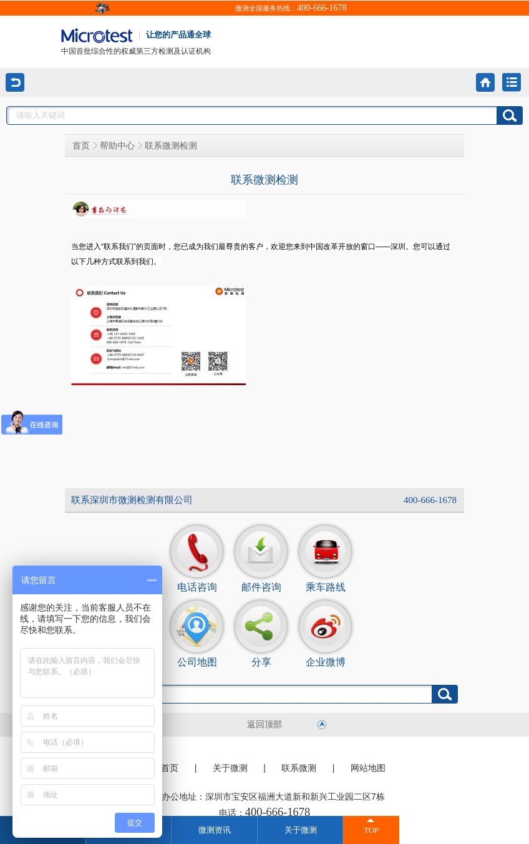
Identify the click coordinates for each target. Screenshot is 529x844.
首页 (81, 145)
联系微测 (298, 768)
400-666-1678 (321, 7)
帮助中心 (117, 145)
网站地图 (368, 768)
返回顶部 (264, 724)
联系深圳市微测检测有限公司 (132, 500)
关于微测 (230, 768)
